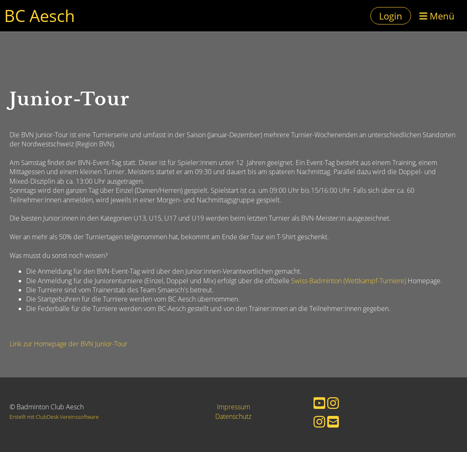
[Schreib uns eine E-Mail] (333, 421)
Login (390, 16)
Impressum (233, 406)
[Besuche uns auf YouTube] (319, 403)
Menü (437, 16)
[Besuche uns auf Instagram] (333, 403)
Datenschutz (233, 416)
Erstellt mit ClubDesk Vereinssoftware (54, 416)
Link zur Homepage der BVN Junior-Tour (68, 343)
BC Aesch (39, 15)
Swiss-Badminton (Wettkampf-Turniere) (348, 280)
